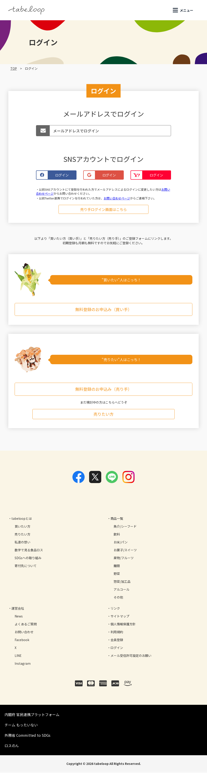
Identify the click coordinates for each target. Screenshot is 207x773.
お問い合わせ (24, 633)
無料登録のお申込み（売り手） (103, 390)
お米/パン (121, 543)
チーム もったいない (21, 726)
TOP (13, 68)
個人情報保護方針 (123, 625)
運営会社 (17, 609)
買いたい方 (22, 527)
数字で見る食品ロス (29, 551)
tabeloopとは (21, 519)
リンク (115, 609)
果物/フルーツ (124, 559)
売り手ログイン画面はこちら (103, 210)
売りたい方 (103, 415)
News (19, 617)
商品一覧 (116, 519)
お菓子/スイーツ (125, 551)
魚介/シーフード (125, 527)
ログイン (116, 648)
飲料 (117, 535)
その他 (118, 598)
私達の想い (22, 543)
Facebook (22, 641)
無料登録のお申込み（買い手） (103, 310)
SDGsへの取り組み (28, 559)
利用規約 (116, 633)
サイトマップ (119, 617)
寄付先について (26, 567)
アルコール (121, 590)
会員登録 (116, 640)
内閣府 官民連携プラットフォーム (31, 715)
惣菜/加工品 (122, 582)
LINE (18, 656)
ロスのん (11, 746)
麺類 (117, 567)
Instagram (23, 664)
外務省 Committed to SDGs (27, 736)
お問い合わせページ (117, 199)
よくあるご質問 (26, 625)
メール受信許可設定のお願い (130, 656)
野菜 (117, 574)
